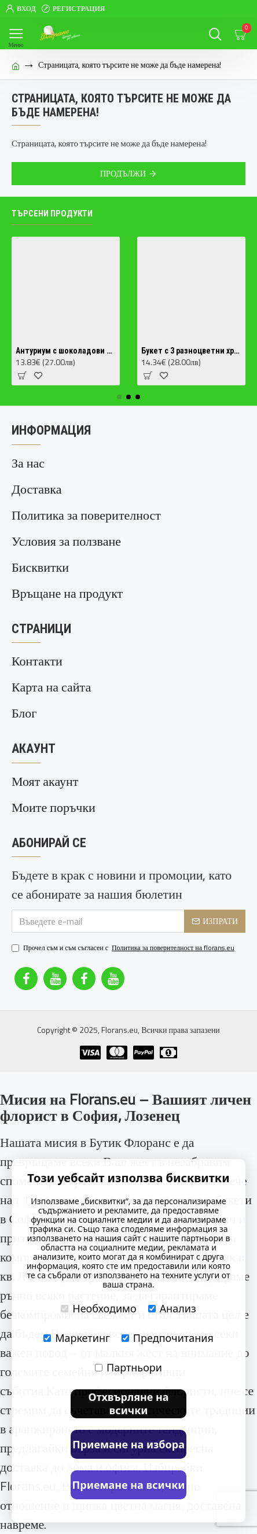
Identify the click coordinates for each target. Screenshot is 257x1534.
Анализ (172, 1308)
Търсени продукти (52, 213)
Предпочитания (168, 1338)
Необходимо (98, 1308)
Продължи (123, 173)
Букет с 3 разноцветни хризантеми (191, 350)
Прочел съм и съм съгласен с (124, 948)
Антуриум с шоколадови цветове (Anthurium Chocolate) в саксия (66, 350)
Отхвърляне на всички (128, 1403)
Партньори (128, 1367)
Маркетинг (76, 1338)
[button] (119, 397)
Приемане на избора (128, 1444)
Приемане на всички (128, 1485)
